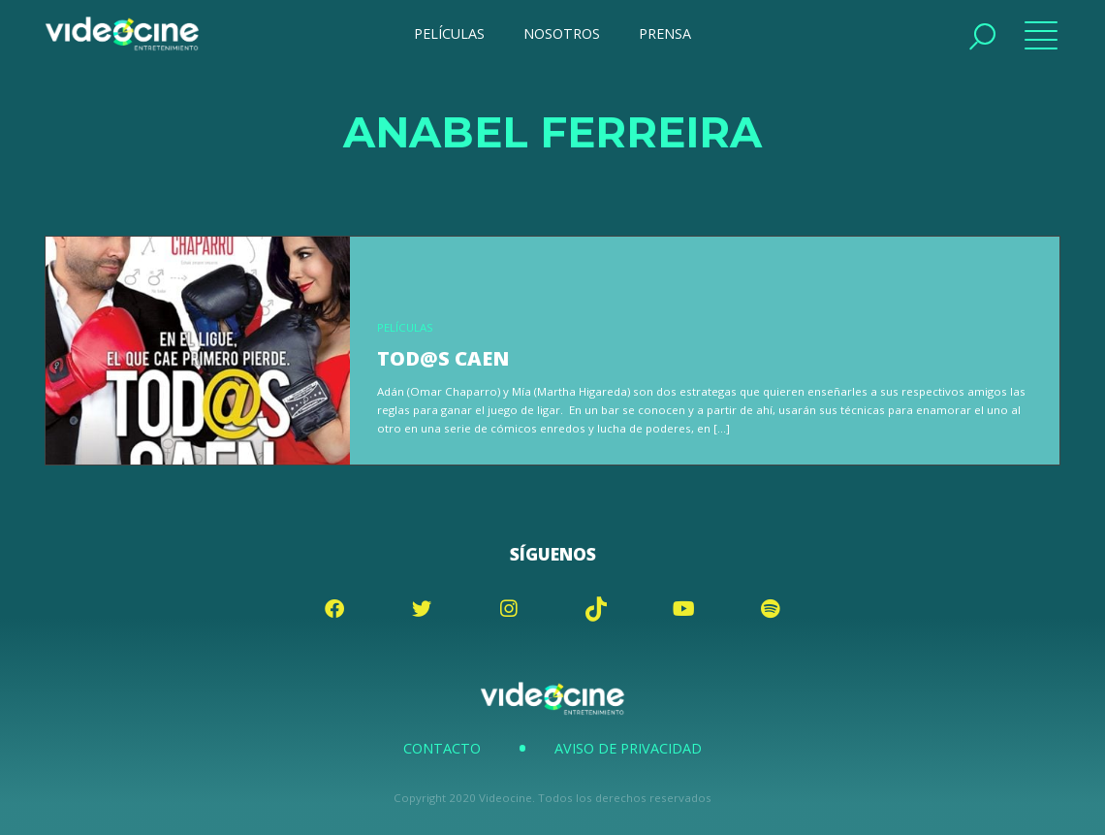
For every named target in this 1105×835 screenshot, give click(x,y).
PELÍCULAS (449, 33)
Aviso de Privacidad (628, 748)
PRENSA (665, 33)
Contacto (442, 748)
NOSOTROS (561, 33)
